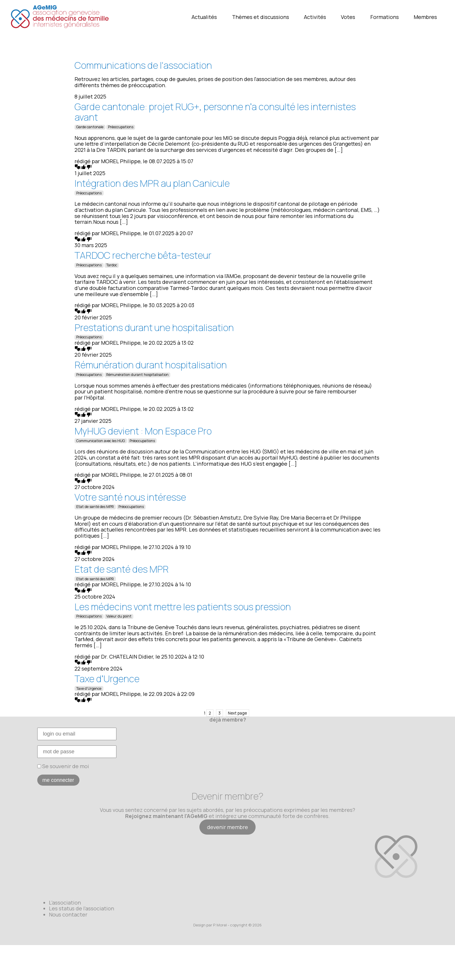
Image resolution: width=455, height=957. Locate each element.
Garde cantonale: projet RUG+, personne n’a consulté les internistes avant (215, 112)
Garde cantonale (89, 126)
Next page (237, 713)
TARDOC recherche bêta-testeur (143, 255)
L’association (65, 902)
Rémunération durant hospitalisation (151, 364)
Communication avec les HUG (100, 440)
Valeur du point (119, 616)
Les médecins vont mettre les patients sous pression (183, 606)
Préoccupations (120, 126)
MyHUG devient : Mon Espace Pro (143, 431)
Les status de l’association (81, 908)
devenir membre (227, 827)
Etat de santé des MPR (95, 506)
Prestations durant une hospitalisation (154, 327)
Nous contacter (68, 914)
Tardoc (111, 265)
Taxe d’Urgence (107, 678)
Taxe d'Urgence (88, 688)
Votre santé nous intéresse (130, 497)
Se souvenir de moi (63, 766)
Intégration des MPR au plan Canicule (152, 183)
